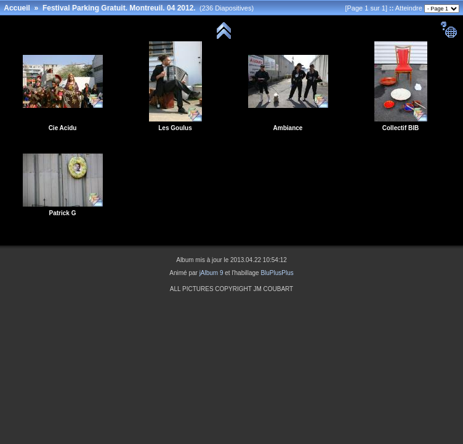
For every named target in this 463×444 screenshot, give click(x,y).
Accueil (17, 8)
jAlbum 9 (211, 272)
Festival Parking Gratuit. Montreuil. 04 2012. (119, 8)
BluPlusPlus (276, 272)
